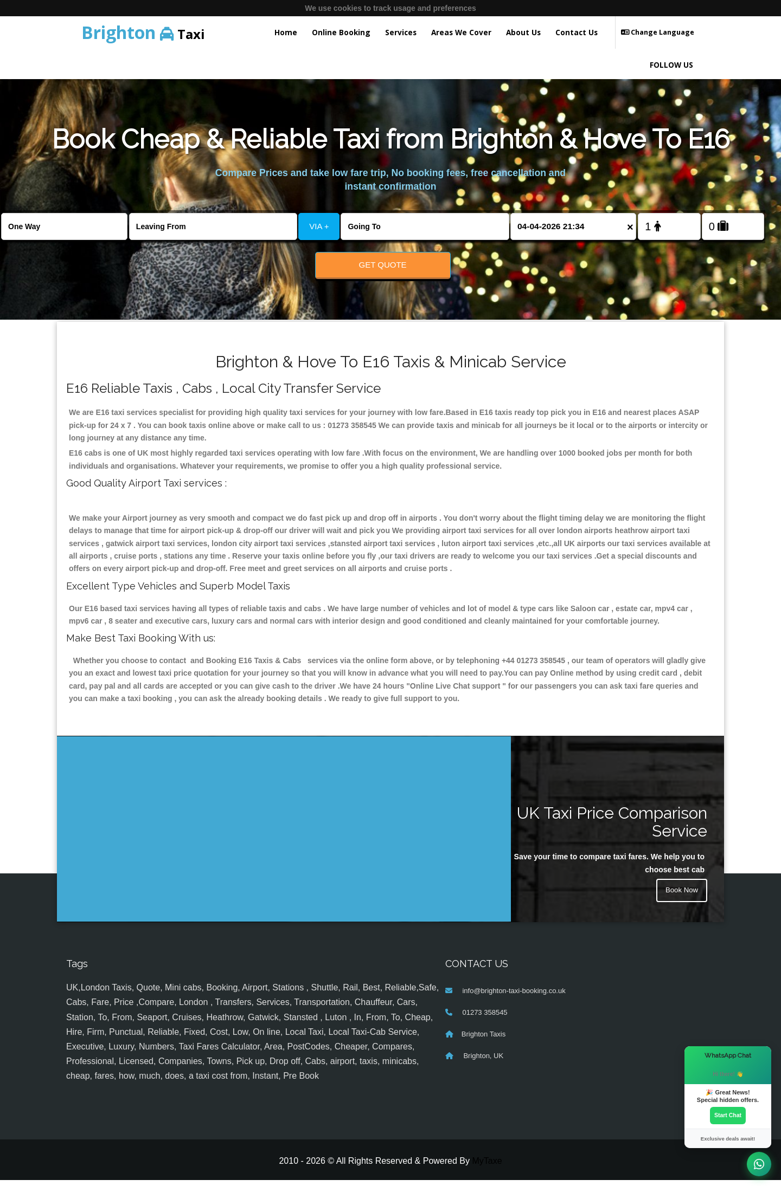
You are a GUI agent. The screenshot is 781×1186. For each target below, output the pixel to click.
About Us (523, 32)
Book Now (680, 897)
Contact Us (576, 32)
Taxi (143, 32)
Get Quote (383, 264)
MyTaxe (487, 1167)
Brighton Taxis (483, 1040)
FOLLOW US (671, 65)
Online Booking (341, 32)
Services (401, 32)
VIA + (319, 226)
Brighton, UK (482, 1062)
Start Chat (727, 1115)
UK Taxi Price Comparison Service (612, 828)
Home (285, 32)
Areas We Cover (461, 32)
